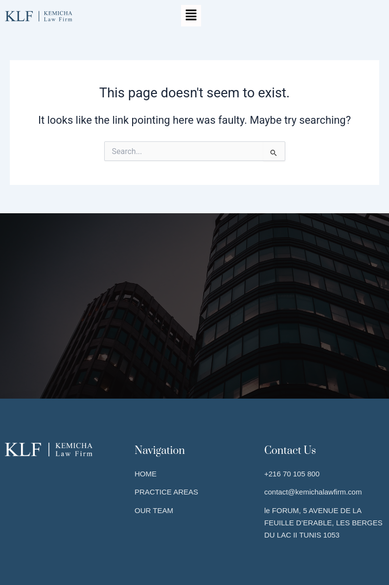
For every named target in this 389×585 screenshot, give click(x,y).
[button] (191, 15)
